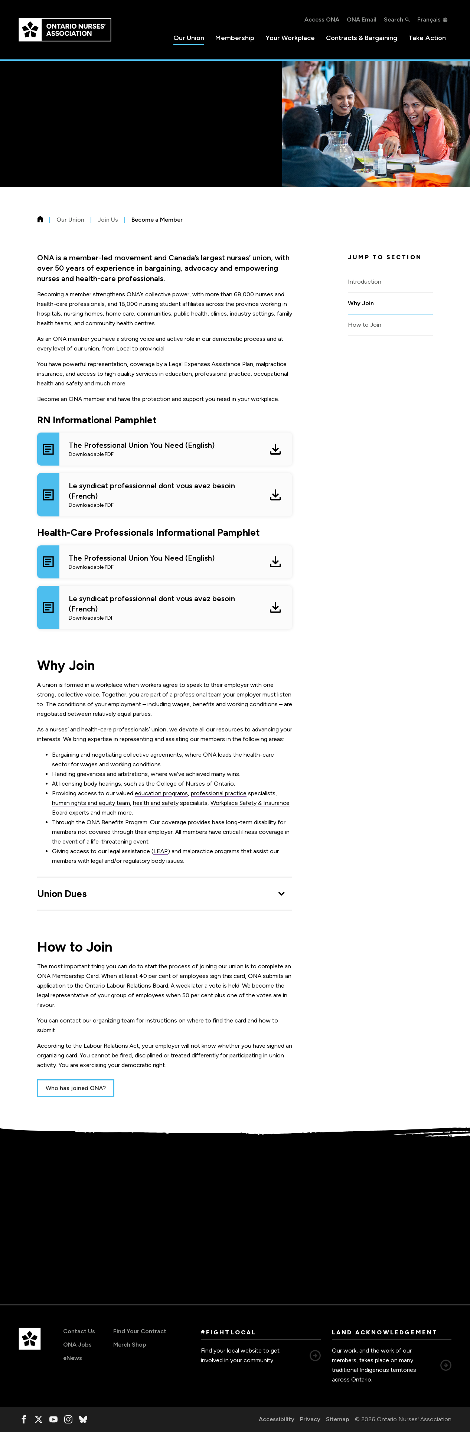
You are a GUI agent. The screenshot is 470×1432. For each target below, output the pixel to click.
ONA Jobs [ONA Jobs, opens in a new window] (77, 1344)
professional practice (219, 793)
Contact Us (79, 1331)
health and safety (156, 802)
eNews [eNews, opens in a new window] (72, 1357)
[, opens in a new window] (24, 1419)
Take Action (427, 38)
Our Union (188, 38)
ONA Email (361, 19)
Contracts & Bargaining (361, 38)
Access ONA (321, 19)
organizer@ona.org (80, 1245)
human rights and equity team (91, 802)
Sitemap (337, 1419)
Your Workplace (290, 38)
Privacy (310, 1419)
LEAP (160, 851)
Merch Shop (129, 1344)
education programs (161, 793)
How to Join (364, 324)
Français (429, 19)
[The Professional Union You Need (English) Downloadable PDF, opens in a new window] (164, 449)
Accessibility (276, 1419)
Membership (234, 38)
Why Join (361, 303)
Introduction (364, 281)
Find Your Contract (139, 1331)
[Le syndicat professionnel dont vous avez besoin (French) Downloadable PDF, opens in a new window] (164, 494)
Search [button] (393, 19)
